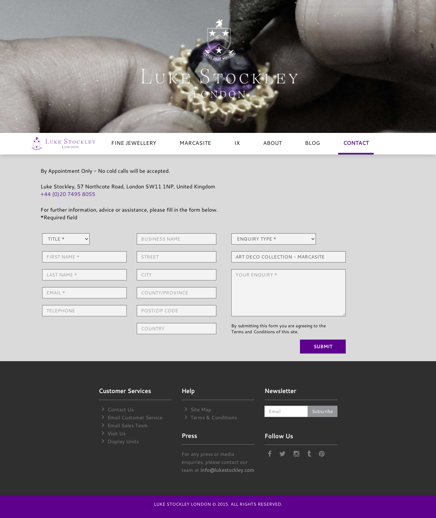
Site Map (200, 409)
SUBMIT (323, 346)
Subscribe (322, 411)
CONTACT (356, 142)
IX (237, 142)
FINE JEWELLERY (133, 142)
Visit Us (116, 433)
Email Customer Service (135, 417)
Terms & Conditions (213, 417)
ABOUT (272, 142)
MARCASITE (195, 142)
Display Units (123, 441)
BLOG (312, 142)
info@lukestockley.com (227, 470)
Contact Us (121, 409)
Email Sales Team (128, 425)
